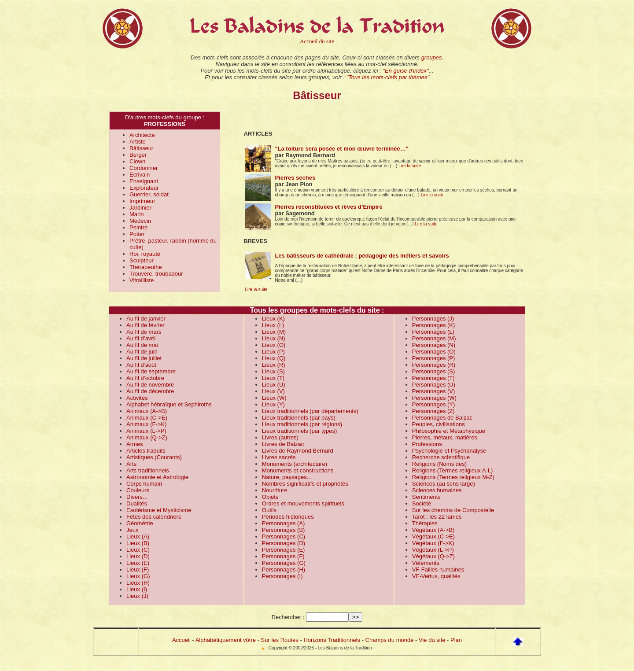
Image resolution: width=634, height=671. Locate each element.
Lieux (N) (273, 338)
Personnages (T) (433, 378)
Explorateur (143, 187)
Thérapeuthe (145, 267)
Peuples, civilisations (438, 424)
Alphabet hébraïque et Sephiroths (169, 404)
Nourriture (275, 490)
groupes (431, 57)
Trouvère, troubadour (156, 273)
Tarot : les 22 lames (437, 516)
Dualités (136, 503)
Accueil (181, 640)
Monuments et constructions (298, 470)
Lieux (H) (138, 582)
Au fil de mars (143, 331)
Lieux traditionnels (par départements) (310, 411)
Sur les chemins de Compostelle (453, 510)
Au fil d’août (141, 364)
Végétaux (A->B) (433, 530)
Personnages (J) (433, 318)
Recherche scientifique (441, 457)
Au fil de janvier (146, 318)
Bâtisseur (141, 148)
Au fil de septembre (151, 371)
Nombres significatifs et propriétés (305, 483)
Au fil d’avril (140, 338)
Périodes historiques (288, 516)
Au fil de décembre (150, 391)
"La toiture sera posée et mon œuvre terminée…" (341, 148)
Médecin (140, 221)
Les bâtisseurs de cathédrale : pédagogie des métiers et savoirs (362, 255)
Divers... (136, 497)
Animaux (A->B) (146, 411)
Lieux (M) (274, 331)
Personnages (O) (434, 351)
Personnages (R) (433, 364)
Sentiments (426, 497)
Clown (137, 161)
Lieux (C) (138, 549)
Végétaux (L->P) (433, 549)
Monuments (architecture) (294, 464)
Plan (456, 640)
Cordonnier (143, 168)
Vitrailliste (141, 280)
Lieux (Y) (273, 404)
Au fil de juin (142, 351)
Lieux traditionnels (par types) (299, 431)
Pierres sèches (295, 177)
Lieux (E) (137, 563)
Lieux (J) (137, 596)
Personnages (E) (283, 549)
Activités (136, 397)
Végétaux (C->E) (433, 536)
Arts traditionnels (147, 470)
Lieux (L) (273, 325)
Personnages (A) (283, 523)
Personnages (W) (434, 397)
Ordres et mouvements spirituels (303, 503)
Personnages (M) (434, 338)
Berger (138, 154)
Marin (136, 214)
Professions (427, 444)
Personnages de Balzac (442, 417)
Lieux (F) (137, 569)
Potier (136, 234)
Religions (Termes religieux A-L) (452, 470)
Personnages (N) (433, 345)
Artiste (137, 141)
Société (421, 503)
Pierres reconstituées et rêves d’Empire (328, 206)
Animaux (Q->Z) (146, 437)
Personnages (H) (283, 569)
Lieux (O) (273, 345)
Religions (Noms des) (439, 464)
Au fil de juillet (144, 358)
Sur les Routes (280, 640)
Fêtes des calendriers (153, 516)
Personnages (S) (433, 371)
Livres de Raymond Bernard (297, 450)
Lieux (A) (137, 536)
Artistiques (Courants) (154, 457)
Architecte (142, 135)
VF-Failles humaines (438, 569)
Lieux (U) (273, 384)
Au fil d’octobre (145, 378)
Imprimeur (142, 201)
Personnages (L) (433, 331)
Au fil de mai (142, 345)
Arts (131, 464)
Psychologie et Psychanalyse (449, 450)
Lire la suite (409, 165)
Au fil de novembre (150, 384)
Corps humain (144, 483)
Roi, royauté (144, 254)
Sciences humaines (437, 490)
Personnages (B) (283, 530)
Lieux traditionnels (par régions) (302, 424)
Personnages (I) (282, 576)
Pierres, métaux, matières (444, 437)
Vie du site (432, 640)
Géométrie (139, 523)
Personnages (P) (433, 358)
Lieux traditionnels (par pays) (298, 417)
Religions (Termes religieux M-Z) (453, 477)
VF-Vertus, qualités (436, 576)
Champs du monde (389, 640)
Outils (269, 510)
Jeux (132, 530)
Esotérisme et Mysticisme (158, 510)
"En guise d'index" (405, 70)
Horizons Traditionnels (331, 640)
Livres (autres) (280, 437)
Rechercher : (288, 617)
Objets (270, 497)
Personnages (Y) (433, 404)
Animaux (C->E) (146, 417)
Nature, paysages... (287, 477)
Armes (134, 444)
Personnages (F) (283, 556)
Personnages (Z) (433, 411)
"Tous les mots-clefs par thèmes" (387, 77)
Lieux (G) (138, 576)
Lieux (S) (273, 371)
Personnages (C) (283, 536)
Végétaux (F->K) (433, 543)
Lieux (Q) (273, 358)
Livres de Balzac (283, 444)
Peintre (138, 227)
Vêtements (425, 563)
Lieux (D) (138, 556)
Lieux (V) (273, 391)
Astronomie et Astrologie (157, 477)
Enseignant (143, 181)
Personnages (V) (433, 391)
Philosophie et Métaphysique (448, 431)
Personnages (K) (433, 325)
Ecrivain (139, 174)
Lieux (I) (136, 589)
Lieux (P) (273, 351)
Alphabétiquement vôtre (225, 640)
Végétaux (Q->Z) (433, 556)
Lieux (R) (273, 364)
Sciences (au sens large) (443, 483)
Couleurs (137, 490)
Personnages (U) (433, 384)
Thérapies (425, 523)
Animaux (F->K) (146, 424)
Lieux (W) (274, 397)
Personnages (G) (284, 563)
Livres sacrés (279, 457)
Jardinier (140, 207)
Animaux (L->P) (146, 431)
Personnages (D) (283, 543)
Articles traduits (146, 450)
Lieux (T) (273, 378)
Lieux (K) (273, 318)
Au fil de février (145, 325)
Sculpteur (141, 260)
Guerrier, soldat (149, 194)
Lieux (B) (137, 543)
